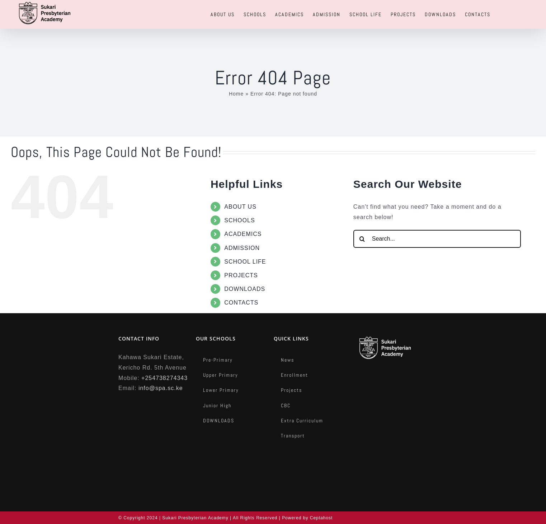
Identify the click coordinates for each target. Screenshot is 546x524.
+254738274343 (164, 378)
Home (236, 94)
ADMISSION (242, 248)
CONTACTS (241, 303)
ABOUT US (240, 207)
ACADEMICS (243, 234)
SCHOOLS (239, 220)
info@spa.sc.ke (160, 388)
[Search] (362, 239)
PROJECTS (241, 275)
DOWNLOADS (244, 289)
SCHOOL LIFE (245, 262)
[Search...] (437, 239)
